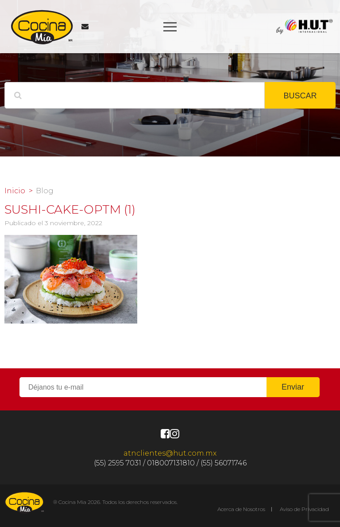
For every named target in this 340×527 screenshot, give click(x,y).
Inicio (14, 191)
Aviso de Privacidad (304, 509)
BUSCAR (300, 95)
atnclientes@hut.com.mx (170, 453)
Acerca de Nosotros (241, 509)
